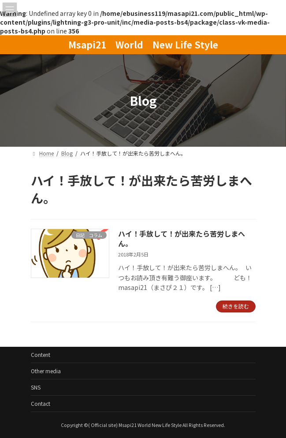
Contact (40, 403)
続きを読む (236, 306)
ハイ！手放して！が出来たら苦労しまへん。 (181, 238)
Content (40, 354)
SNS (36, 387)
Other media (46, 371)
